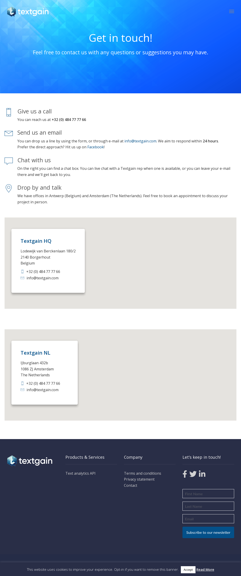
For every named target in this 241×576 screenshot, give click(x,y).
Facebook (95, 146)
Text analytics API (80, 473)
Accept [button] (188, 570)
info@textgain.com (140, 141)
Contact (130, 485)
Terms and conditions (142, 473)
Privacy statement (139, 479)
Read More (205, 569)
